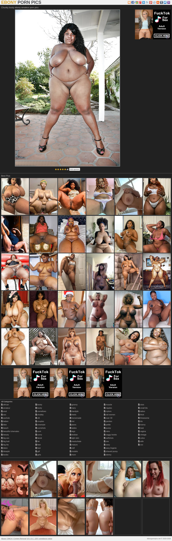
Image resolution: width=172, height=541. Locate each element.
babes (4, 421)
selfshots (108, 438)
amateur (5, 408)
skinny (107, 455)
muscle (108, 405)
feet (38, 445)
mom (73, 455)
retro (107, 431)
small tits (143, 408)
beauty (5, 435)
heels (73, 415)
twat (141, 428)
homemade (75, 418)
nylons (107, 411)
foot (38, 448)
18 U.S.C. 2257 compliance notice (39, 539)
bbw (4, 425)
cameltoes (40, 411)
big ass (5, 438)
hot (72, 421)
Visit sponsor (74, 169)
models (74, 451)
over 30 (108, 418)
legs (72, 431)
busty (38, 408)
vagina (142, 431)
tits (140, 421)
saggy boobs (110, 435)
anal (4, 411)
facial (38, 438)
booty (38, 405)
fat (37, 441)
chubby (39, 415)
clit (37, 418)
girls (38, 455)
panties (108, 421)
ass (3, 415)
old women (109, 415)
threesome (143, 418)
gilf (37, 451)
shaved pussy (111, 451)
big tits (5, 445)
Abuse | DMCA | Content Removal (13, 539)
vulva (141, 438)
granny (74, 405)
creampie (40, 425)
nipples (108, 408)
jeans (73, 425)
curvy (38, 435)
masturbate (75, 441)
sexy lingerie (110, 448)
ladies (73, 428)
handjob (74, 411)
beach (4, 428)
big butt (5, 441)
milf (72, 448)
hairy (73, 408)
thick (141, 415)
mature (74, 445)
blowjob (5, 451)
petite (107, 425)
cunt (38, 431)
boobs (4, 455)
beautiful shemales (10, 431)
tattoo (141, 411)
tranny (141, 425)
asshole (5, 418)
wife (141, 441)
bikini (4, 448)
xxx (140, 445)
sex (106, 441)
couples (39, 421)
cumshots (40, 428)
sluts (141, 405)
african (5, 405)
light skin (74, 438)
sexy (107, 445)
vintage (142, 435)
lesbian (74, 435)
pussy (107, 428)
